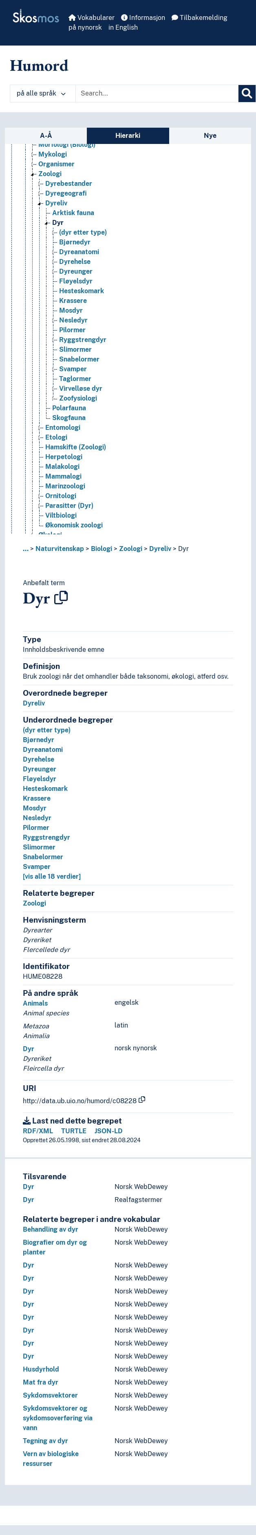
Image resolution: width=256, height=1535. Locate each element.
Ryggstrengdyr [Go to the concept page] (82, 340)
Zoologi (130, 549)
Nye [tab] (210, 135)
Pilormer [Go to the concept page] (72, 330)
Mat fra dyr (40, 1382)
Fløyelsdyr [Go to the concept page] (76, 281)
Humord (39, 65)
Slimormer (39, 847)
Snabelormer (43, 857)
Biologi (101, 549)
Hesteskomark (45, 789)
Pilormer (36, 828)
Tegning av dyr (45, 1441)
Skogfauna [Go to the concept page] (69, 418)
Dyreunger (39, 769)
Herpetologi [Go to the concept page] (63, 457)
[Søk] (247, 93)
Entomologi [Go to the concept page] (62, 427)
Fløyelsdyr (39, 779)
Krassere (37, 798)
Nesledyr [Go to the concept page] (73, 320)
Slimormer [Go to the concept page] (75, 349)
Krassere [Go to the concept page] (73, 301)
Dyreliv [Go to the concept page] (56, 203)
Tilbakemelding (199, 18)
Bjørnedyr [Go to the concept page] (74, 242)
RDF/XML (38, 1131)
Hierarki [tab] (127, 135)
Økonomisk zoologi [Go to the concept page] (74, 525)
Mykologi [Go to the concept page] (52, 154)
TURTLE (73, 1131)
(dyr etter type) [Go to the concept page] (83, 232)
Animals (35, 1003)
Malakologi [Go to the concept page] (62, 466)
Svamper (37, 867)
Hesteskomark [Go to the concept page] (81, 291)
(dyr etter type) (47, 730)
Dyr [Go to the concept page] (58, 222)
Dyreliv (160, 549)
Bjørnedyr (38, 740)
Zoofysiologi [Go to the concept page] (78, 398)
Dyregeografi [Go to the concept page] (66, 193)
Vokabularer (91, 18)
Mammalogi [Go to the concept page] (63, 476)
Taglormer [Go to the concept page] (75, 379)
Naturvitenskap (59, 549)
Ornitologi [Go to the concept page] (60, 496)
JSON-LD (109, 1131)
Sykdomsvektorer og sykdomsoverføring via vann (58, 1418)
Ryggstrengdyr (46, 837)
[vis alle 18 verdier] (52, 876)
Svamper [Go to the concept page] (73, 369)
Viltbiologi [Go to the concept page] (61, 515)
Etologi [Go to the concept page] (56, 437)
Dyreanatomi (43, 749)
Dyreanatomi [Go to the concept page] (79, 252)
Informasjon (143, 18)
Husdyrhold (41, 1369)
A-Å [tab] (46, 135)
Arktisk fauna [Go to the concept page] (73, 213)
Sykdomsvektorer (50, 1395)
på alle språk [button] (41, 93)
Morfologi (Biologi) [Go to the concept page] (66, 144)
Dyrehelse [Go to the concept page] (74, 262)
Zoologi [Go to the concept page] (50, 174)
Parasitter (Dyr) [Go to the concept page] (69, 505)
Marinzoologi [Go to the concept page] (65, 486)
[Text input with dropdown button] (156, 93)
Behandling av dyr (50, 1229)
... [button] (26, 549)
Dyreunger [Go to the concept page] (76, 271)
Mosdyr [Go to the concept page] (71, 310)
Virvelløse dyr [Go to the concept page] (80, 388)
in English (123, 27)
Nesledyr (37, 818)
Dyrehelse (38, 759)
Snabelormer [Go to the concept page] (79, 359)
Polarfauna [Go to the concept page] (69, 408)
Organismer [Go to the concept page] (56, 164)
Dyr (183, 549)
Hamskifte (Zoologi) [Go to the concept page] (75, 447)
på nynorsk (85, 27)
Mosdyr (34, 808)
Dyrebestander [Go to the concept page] (68, 183)
